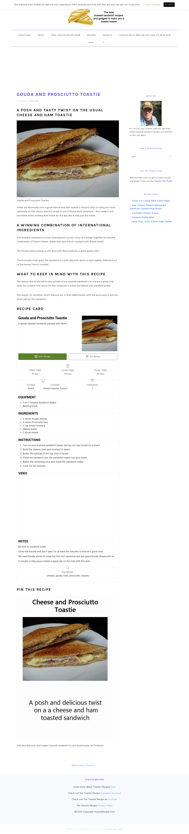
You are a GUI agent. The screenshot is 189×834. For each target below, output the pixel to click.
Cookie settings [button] (152, 4)
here (113, 786)
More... (144, 135)
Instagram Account (110, 792)
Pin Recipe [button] (93, 356)
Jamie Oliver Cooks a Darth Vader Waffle (151, 220)
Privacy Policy (105, 805)
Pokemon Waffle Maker (143, 216)
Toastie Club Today (162, 180)
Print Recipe (42, 356)
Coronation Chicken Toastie (145, 212)
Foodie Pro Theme (114, 829)
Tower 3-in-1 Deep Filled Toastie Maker (150, 200)
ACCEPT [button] (169, 4)
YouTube (112, 798)
